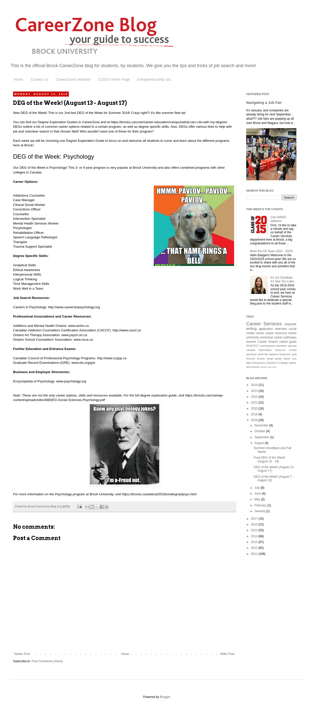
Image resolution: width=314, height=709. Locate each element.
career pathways (285, 337)
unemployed (267, 345)
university (252, 337)
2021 (254, 402)
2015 (254, 530)
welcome (251, 354)
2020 (254, 408)
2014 (254, 536)
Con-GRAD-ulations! (279, 219)
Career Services (264, 323)
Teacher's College (277, 362)
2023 (254, 391)
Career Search (268, 341)
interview (281, 329)
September (262, 437)
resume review (255, 358)
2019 (254, 414)
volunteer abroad (286, 345)
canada (250, 349)
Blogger (165, 697)
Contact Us (39, 79)
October (260, 431)
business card (288, 354)
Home (18, 79)
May (257, 499)
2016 (254, 524)
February (260, 505)
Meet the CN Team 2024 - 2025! (271, 251)
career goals (287, 341)
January (260, 511)
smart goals (274, 358)
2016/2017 (252, 345)
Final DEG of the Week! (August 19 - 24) (269, 459)
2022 (254, 396)
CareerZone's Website (73, 79)
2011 (254, 554)
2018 (254, 420)
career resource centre (280, 333)
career (260, 333)
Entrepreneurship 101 (154, 79)
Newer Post (22, 654)
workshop (266, 337)
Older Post (227, 654)
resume (251, 341)
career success (268, 367)
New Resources (256, 362)
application (266, 329)
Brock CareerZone (65, 65)
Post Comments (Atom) (47, 661)
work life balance (268, 354)
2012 (254, 548)
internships (265, 349)
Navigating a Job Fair (264, 103)
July (257, 488)
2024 (254, 385)
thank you (290, 358)
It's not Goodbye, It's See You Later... (283, 279)
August (259, 443)
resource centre (285, 349)
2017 (254, 518)
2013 (254, 542)
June (258, 493)
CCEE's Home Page (114, 79)
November (261, 425)
